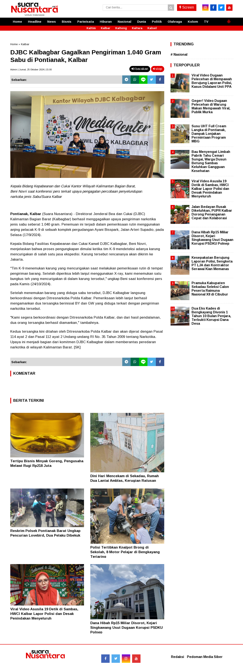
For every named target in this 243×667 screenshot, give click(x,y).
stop (157, 69)
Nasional (124, 21)
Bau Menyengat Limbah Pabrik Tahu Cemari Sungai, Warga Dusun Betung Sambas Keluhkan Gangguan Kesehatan (211, 161)
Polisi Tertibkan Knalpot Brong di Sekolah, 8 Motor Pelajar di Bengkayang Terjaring (125, 552)
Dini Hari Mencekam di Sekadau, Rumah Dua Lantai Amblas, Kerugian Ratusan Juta (124, 480)
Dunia (141, 21)
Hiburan (106, 21)
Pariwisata (85, 21)
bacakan (139, 69)
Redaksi (177, 657)
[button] (229, 20)
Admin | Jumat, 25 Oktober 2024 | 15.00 (31, 69)
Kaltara (137, 28)
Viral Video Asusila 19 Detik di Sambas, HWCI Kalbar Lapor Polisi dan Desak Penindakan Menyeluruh (44, 613)
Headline (34, 21)
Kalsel (152, 28)
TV (206, 21)
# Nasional (179, 54)
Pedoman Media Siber (205, 657)
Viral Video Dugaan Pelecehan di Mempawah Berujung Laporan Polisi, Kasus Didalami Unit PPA (212, 81)
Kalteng (121, 28)
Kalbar (105, 28)
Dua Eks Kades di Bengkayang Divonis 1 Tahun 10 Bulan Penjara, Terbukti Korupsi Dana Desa (211, 316)
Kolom (193, 21)
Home (17, 21)
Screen (186, 7)
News (51, 21)
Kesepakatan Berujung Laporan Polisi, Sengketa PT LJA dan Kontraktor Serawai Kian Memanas (212, 263)
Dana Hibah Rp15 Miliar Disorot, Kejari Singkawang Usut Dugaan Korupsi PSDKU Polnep (126, 627)
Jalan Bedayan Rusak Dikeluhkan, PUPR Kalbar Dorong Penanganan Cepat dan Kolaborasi (212, 212)
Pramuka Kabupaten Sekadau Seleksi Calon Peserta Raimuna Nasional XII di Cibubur (210, 288)
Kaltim (91, 28)
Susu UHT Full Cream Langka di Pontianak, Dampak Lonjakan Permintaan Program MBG (209, 133)
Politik (157, 21)
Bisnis (66, 21)
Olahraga (175, 21)
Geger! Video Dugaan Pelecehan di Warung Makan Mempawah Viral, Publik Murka (211, 106)
